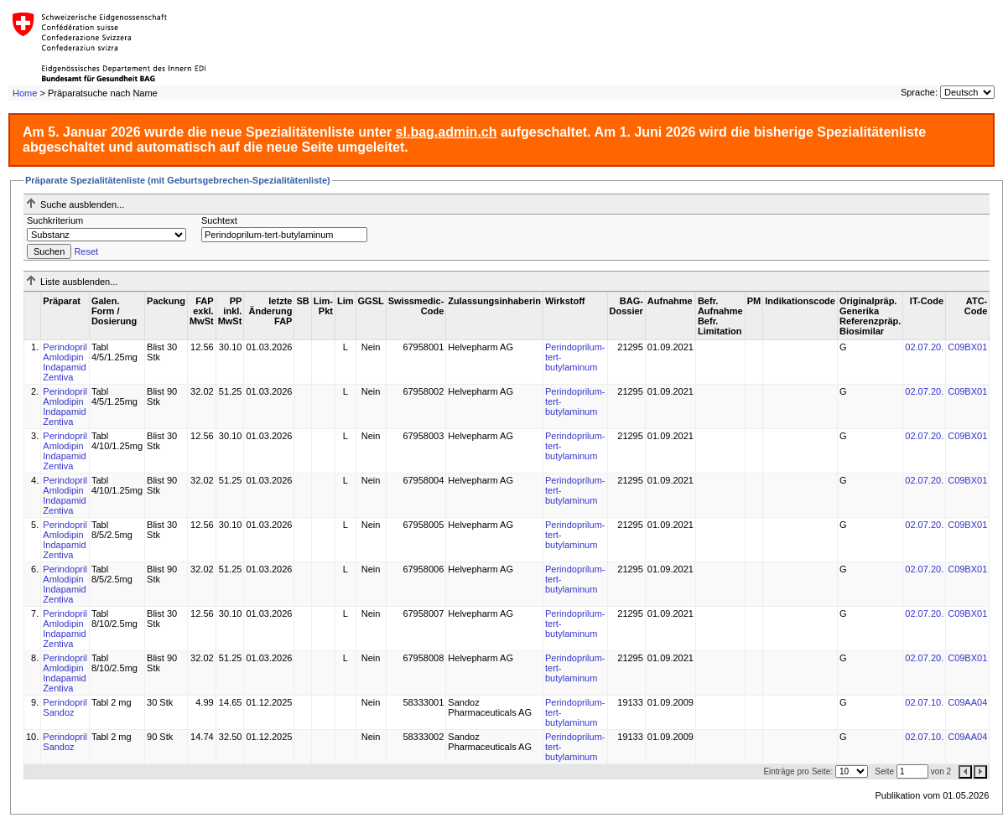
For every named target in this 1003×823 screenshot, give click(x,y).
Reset (86, 251)
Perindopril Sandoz (65, 707)
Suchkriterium (55, 220)
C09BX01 (967, 347)
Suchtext (219, 220)
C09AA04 (967, 702)
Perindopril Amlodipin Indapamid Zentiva (65, 362)
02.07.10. (924, 702)
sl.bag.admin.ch (446, 132)
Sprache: (919, 92)
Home (25, 93)
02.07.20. (924, 347)
